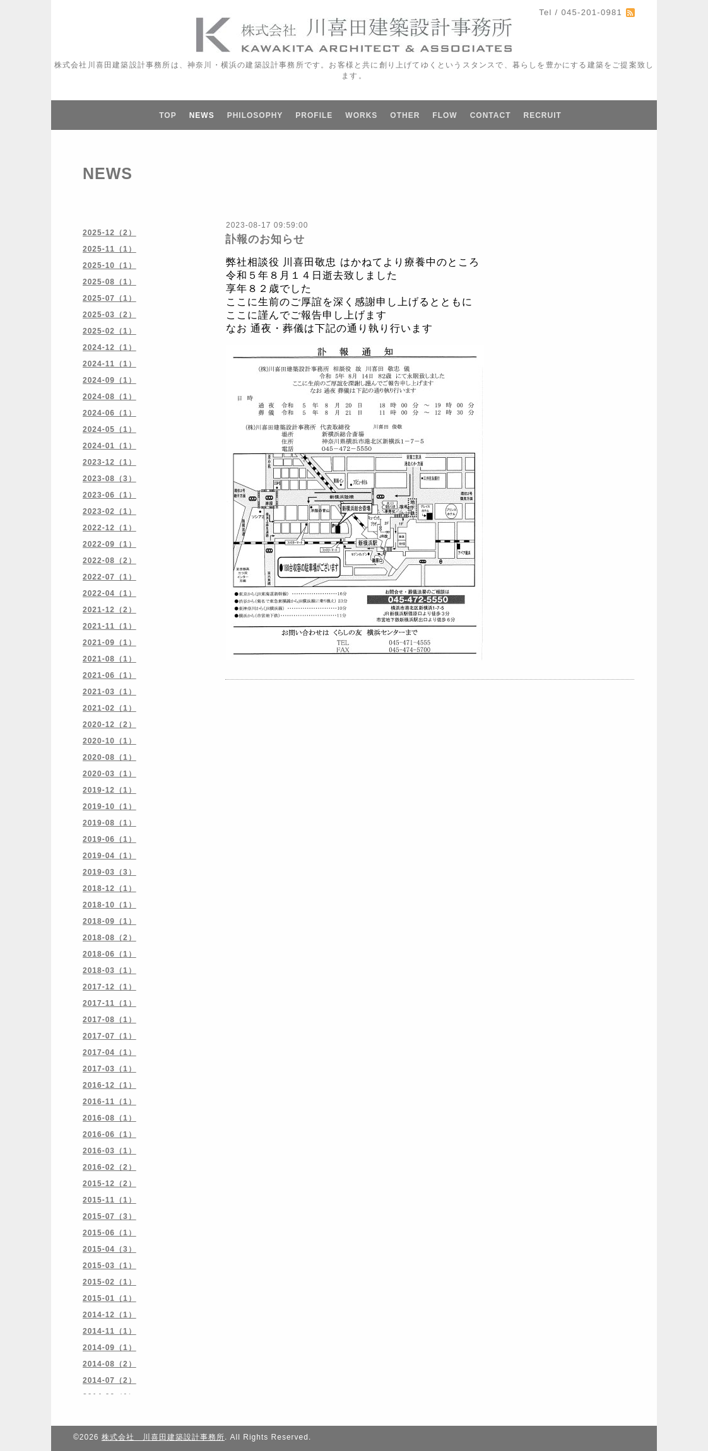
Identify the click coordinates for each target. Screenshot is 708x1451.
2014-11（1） (109, 1331)
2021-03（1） (109, 691)
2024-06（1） (109, 413)
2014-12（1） (109, 1314)
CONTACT (490, 115)
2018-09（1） (109, 921)
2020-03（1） (109, 773)
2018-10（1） (109, 904)
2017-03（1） (109, 1068)
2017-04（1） (109, 1052)
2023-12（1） (109, 462)
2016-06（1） (109, 1134)
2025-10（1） (109, 265)
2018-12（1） (109, 888)
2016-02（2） (109, 1167)
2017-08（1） (109, 1019)
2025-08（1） (109, 281)
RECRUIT (542, 115)
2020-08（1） (109, 757)
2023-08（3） (109, 478)
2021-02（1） (109, 708)
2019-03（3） (109, 872)
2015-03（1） (109, 1265)
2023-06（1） (109, 495)
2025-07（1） (109, 298)
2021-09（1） (109, 642)
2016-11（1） (109, 1101)
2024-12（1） (109, 347)
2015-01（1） (109, 1298)
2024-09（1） (109, 380)
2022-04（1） (109, 593)
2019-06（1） (109, 839)
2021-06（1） (109, 675)
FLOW (444, 115)
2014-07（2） (109, 1380)
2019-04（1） (109, 855)
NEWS (202, 115)
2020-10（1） (109, 741)
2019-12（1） (109, 790)
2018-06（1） (109, 954)
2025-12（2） (109, 232)
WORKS (361, 115)
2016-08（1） (109, 1118)
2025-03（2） (109, 314)
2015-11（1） (109, 1200)
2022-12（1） (109, 527)
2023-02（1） (109, 511)
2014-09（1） (109, 1347)
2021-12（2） (109, 609)
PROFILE (314, 115)
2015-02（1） (109, 1282)
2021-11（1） (109, 626)
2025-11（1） (109, 249)
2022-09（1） (109, 544)
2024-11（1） (109, 363)
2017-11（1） (109, 1003)
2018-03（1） (109, 970)
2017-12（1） (109, 986)
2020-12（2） (109, 724)
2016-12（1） (109, 1085)
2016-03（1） (109, 1150)
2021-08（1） (109, 659)
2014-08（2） (109, 1364)
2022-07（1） (109, 577)
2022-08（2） (109, 560)
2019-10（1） (109, 806)
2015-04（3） (109, 1249)
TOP (167, 115)
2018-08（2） (109, 937)
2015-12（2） (109, 1183)
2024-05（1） (109, 429)
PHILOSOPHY (255, 115)
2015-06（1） (109, 1232)
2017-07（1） (109, 1036)
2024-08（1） (109, 396)
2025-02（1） (109, 331)
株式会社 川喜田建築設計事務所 (163, 1437)
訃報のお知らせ (265, 239)
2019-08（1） (109, 823)
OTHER (405, 115)
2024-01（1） (109, 445)
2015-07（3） (109, 1216)
